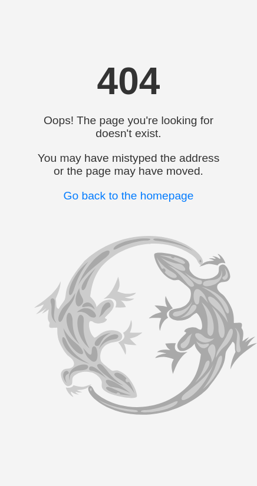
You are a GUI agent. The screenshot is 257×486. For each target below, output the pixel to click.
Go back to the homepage (129, 195)
